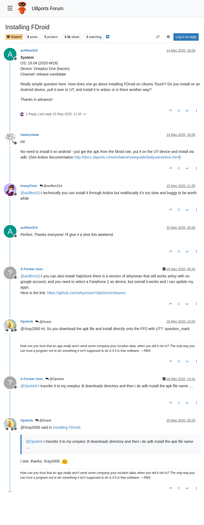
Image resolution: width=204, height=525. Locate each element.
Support (14, 37)
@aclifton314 (51, 186)
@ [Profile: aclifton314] (31, 193)
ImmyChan (28, 186)
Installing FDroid (66, 427)
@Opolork (54, 379)
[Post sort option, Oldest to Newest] (158, 37)
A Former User (31, 269)
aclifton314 (28, 50)
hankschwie (29, 135)
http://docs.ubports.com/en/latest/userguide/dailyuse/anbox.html (126, 157)
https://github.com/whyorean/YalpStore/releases (86, 293)
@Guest (43, 322)
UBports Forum (47, 8)
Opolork (26, 321)
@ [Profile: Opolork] (28, 386)
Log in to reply (186, 37)
